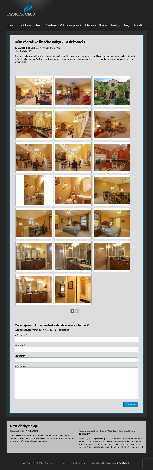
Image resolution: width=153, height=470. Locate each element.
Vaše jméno (21, 335)
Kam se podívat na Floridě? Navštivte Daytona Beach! (107, 430)
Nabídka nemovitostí (30, 25)
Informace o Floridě (96, 25)
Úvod (11, 25)
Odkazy (129, 463)
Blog (126, 25)
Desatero (51, 25)
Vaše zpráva (20, 366)
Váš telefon (20, 356)
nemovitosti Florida (116, 463)
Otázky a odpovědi (70, 25)
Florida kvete (17, 430)
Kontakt (138, 25)
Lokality (115, 25)
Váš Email (20, 345)
